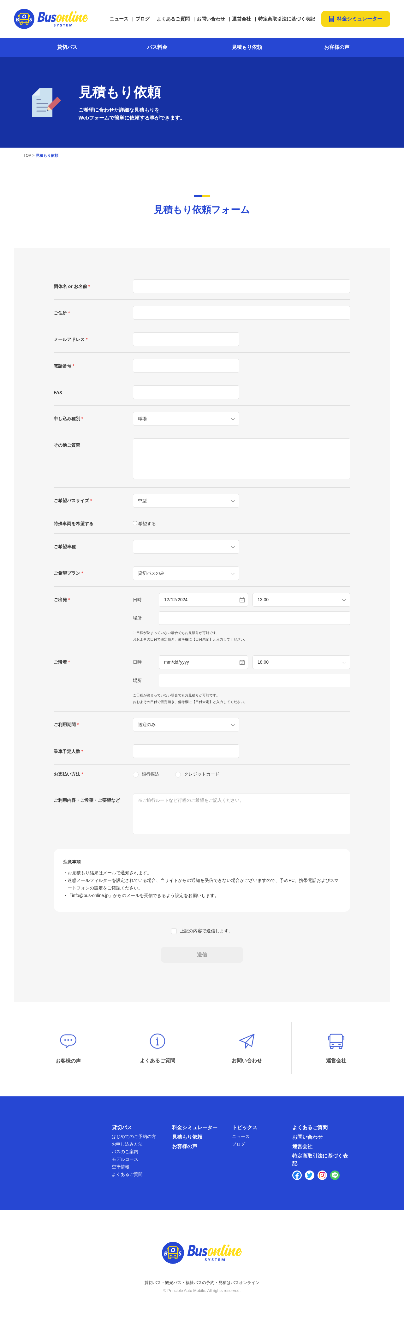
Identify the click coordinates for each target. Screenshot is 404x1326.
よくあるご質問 (173, 18)
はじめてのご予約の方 (134, 1138)
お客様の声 (336, 47)
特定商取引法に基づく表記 (286, 18)
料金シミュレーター (359, 18)
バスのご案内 (125, 1153)
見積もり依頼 (247, 47)
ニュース (119, 18)
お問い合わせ (211, 18)
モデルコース (125, 1161)
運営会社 (241, 18)
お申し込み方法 (127, 1145)
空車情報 (120, 1168)
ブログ (142, 18)
